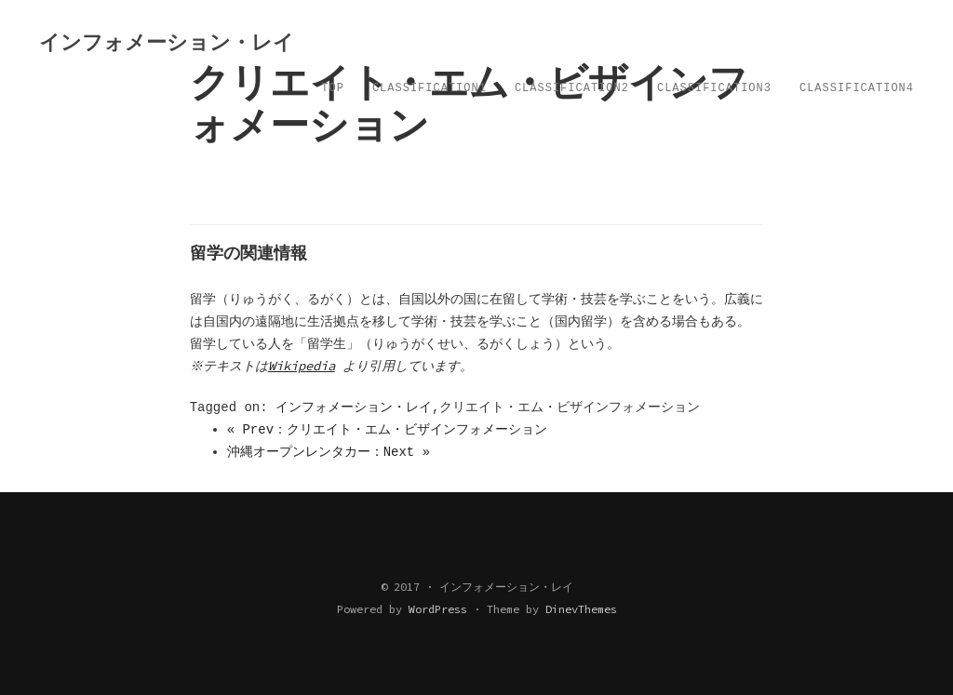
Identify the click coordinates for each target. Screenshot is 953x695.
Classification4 (856, 88)
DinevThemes (581, 609)
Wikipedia (303, 365)
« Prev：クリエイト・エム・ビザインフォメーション (387, 429)
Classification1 (429, 88)
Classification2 (572, 88)
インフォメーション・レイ (353, 407)
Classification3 (714, 88)
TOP (332, 88)
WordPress (438, 609)
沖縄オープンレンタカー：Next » (328, 452)
